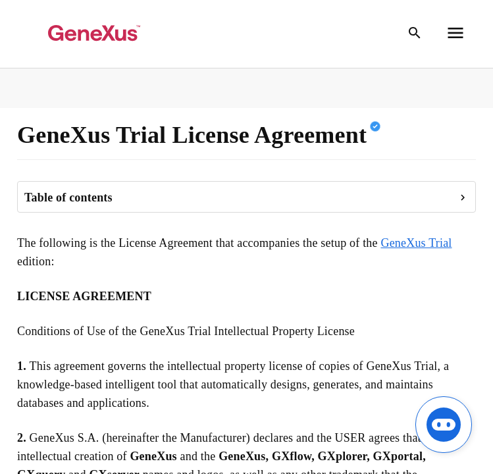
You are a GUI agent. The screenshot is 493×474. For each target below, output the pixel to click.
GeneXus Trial (416, 243)
